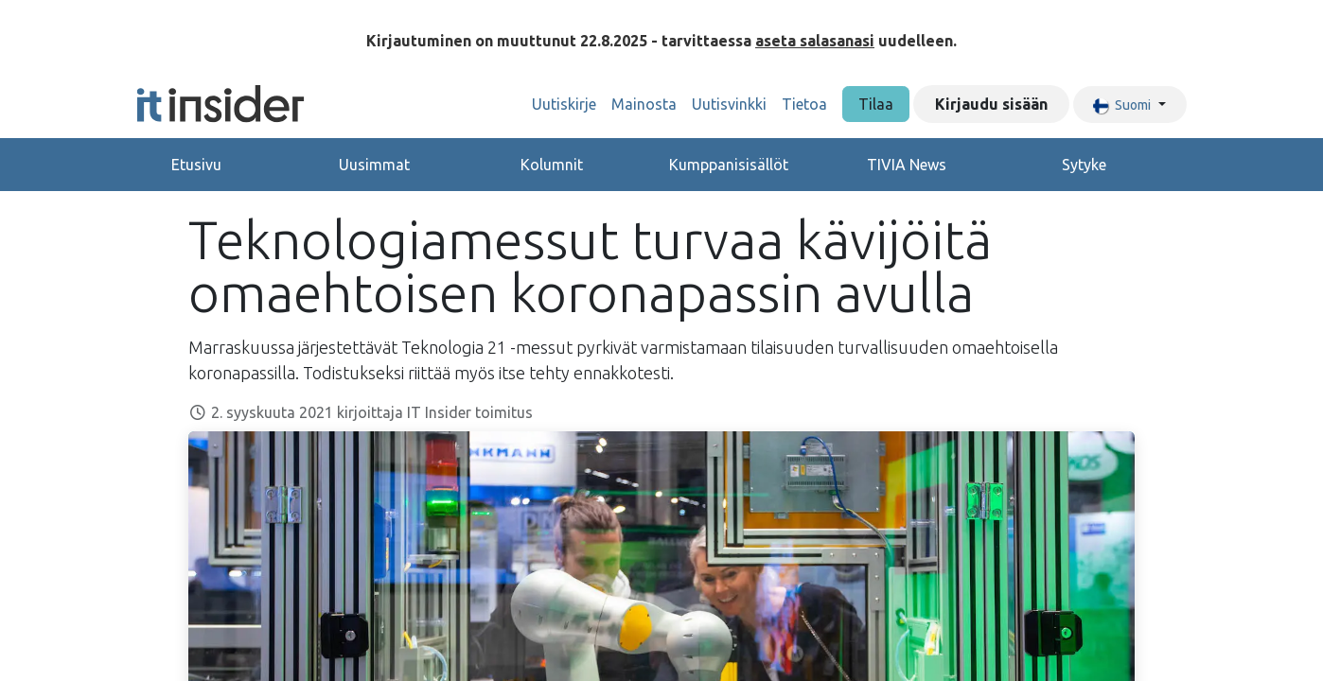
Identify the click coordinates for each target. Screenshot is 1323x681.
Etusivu (196, 164)
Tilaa (875, 104)
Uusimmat (374, 164)
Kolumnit (551, 164)
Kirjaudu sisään (991, 104)
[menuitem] (564, 104)
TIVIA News (906, 164)
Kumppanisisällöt (728, 164)
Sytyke (1084, 164)
